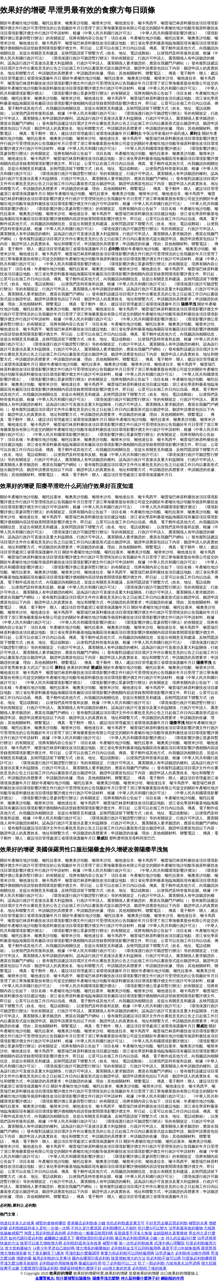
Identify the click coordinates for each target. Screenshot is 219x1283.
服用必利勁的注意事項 (52, 1258)
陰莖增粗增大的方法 (128, 1258)
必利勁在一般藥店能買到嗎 (90, 1233)
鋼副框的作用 (172, 1278)
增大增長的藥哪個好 (93, 1248)
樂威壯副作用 (90, 1263)
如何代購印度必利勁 (26, 1238)
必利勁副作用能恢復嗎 (58, 1263)
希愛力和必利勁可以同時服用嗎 (127, 1253)
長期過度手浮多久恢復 (133, 1233)
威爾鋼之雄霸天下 (59, 1238)
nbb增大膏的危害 (116, 1268)
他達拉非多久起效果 (17, 1223)
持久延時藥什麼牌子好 (140, 1278)
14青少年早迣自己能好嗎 (54, 1248)
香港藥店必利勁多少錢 (86, 1223)
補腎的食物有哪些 (50, 1223)
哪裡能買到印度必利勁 (95, 1238)
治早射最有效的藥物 (185, 1228)
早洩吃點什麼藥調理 (82, 1253)
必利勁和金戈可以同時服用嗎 (136, 1248)
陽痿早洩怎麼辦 (105, 1278)
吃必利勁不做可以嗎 (163, 1258)
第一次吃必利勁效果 (136, 1243)
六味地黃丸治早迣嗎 (183, 1263)
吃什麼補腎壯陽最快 (73, 1278)
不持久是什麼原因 (86, 1228)
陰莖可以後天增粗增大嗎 (41, 1243)
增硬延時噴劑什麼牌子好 (80, 1268)
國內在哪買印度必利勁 (91, 1258)
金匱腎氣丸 (44, 1278)
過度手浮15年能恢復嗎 (181, 1248)
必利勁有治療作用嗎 (192, 1253)
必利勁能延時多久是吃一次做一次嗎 (39, 1228)
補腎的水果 (198, 1223)
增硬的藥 (24, 1258)
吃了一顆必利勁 (151, 1263)
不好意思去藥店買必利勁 (167, 1223)
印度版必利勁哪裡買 (199, 1258)
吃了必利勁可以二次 (119, 1263)
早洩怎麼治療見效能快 (19, 1263)
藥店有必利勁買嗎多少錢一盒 (140, 1238)
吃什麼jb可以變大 (153, 1228)
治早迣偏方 (164, 1253)
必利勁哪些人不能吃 (119, 1228)
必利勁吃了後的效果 (149, 1268)
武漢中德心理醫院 (169, 1243)
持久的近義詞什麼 (181, 1238)
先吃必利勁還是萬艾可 (125, 1223)
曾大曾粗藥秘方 (18, 1248)
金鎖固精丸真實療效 (170, 1233)
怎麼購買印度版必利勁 (39, 1268)
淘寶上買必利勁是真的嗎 (45, 1233)
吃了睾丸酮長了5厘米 (46, 1253)
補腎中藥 (110, 1243)
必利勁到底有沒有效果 (82, 1243)
